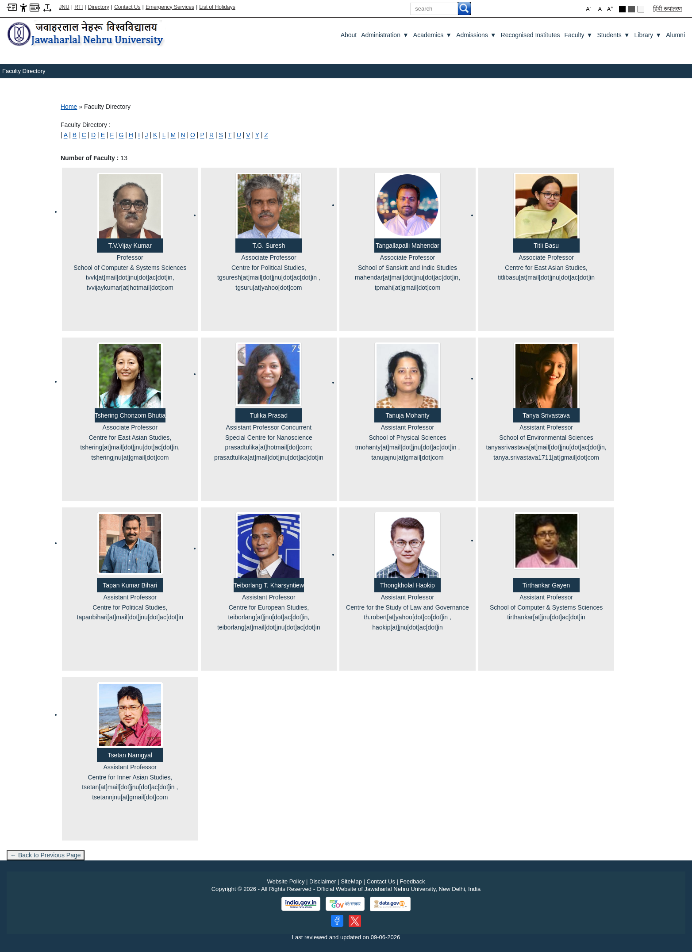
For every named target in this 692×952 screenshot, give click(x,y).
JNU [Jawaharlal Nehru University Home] (64, 7)
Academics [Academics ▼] (432, 34)
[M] (173, 134)
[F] (112, 134)
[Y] (257, 134)
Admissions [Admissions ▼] (476, 34)
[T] (229, 134)
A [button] (610, 8)
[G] (121, 134)
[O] (192, 134)
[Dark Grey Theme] (631, 9)
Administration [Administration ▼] (385, 34)
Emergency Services (170, 7)
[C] (84, 134)
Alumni (675, 34)
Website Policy (285, 881)
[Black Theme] (622, 9)
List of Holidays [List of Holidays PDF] (217, 7)
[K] (155, 134)
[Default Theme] (641, 9)
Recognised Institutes (530, 34)
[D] (93, 134)
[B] (75, 134)
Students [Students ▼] (613, 34)
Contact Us (127, 7)
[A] (66, 134)
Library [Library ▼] (648, 34)
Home (69, 106)
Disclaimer (322, 881)
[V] (248, 134)
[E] (103, 134)
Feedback (412, 881)
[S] (221, 134)
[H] (131, 134)
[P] (202, 134)
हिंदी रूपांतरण (667, 8)
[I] (139, 134)
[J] (146, 134)
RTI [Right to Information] (78, 7)
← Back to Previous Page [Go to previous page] (45, 855)
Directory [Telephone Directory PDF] (98, 7)
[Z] (266, 134)
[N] (183, 134)
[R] (211, 134)
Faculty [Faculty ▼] (578, 34)
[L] (163, 134)
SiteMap (351, 881)
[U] (239, 134)
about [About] (349, 34)
